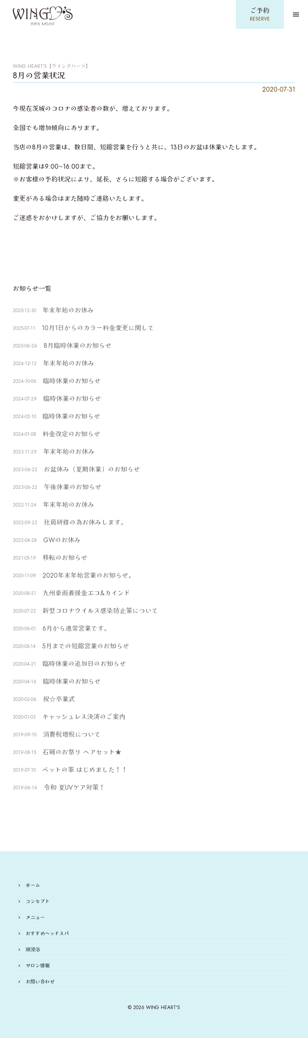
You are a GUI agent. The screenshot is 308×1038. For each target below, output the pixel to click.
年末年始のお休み (68, 310)
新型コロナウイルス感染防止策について (100, 610)
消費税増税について (72, 734)
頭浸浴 (33, 949)
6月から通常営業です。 (76, 628)
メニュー (35, 917)
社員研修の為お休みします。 (85, 522)
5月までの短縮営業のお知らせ (85, 646)
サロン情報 (38, 965)
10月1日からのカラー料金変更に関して (98, 328)
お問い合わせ (40, 981)
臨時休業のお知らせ (72, 381)
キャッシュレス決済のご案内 (84, 716)
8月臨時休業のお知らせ (77, 345)
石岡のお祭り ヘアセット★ (82, 752)
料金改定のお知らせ (75, 434)
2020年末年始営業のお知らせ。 (89, 575)
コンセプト (38, 901)
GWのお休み (62, 540)
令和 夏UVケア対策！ (74, 787)
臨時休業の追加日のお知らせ (84, 663)
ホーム (33, 885)
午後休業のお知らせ (72, 487)
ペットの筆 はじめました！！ (85, 769)
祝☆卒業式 (59, 699)
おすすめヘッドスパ (47, 933)
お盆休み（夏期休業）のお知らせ (92, 469)
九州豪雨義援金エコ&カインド (86, 593)
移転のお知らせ (65, 557)
